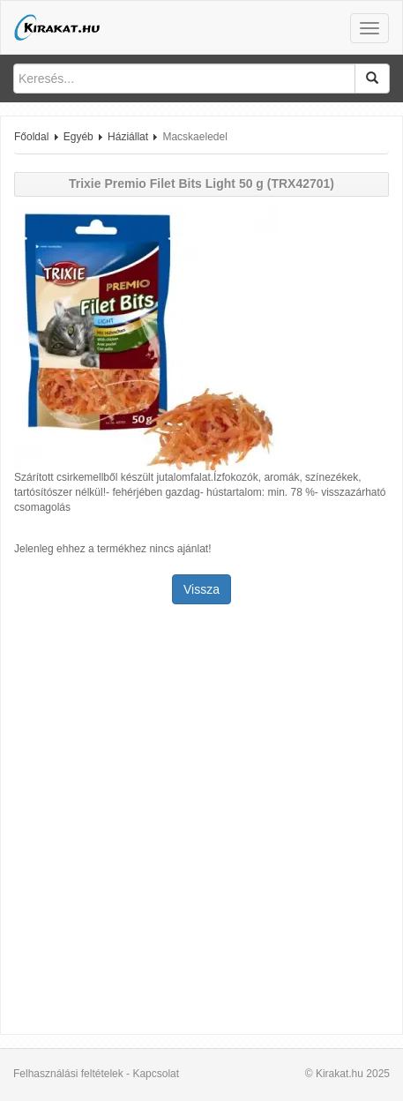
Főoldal (31, 137)
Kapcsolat (155, 1073)
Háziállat (128, 137)
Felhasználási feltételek (68, 1073)
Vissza (201, 589)
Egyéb (78, 137)
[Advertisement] (201, 821)
